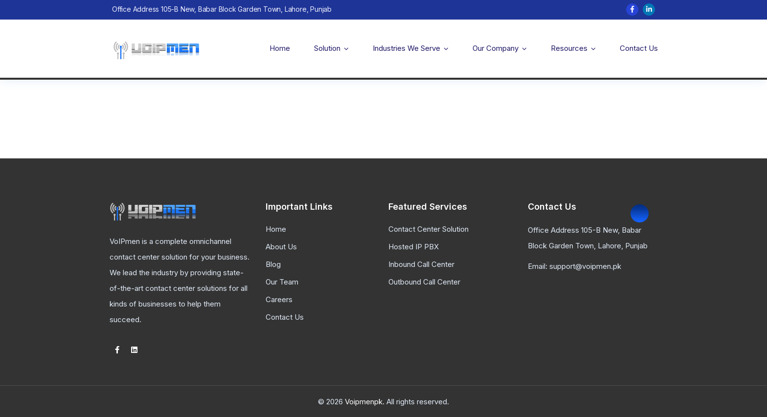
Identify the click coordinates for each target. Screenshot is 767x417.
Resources (569, 48)
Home (280, 48)
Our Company (496, 48)
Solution (327, 48)
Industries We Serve (406, 48)
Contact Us (639, 48)
